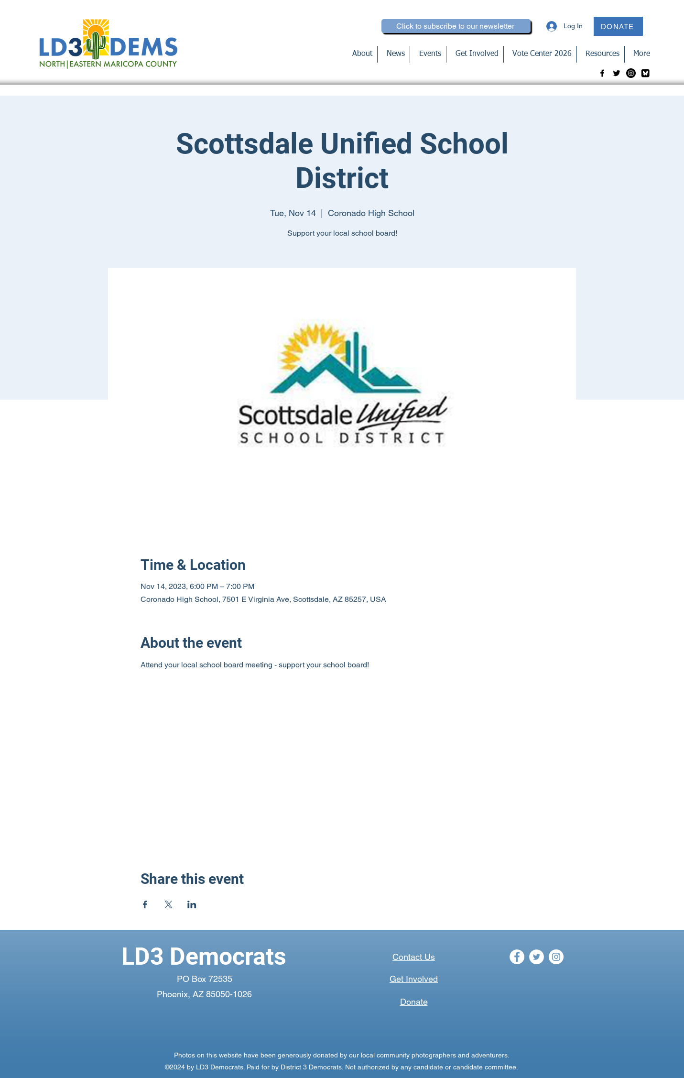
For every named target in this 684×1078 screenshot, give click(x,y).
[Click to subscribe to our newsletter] (456, 26)
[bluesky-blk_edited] (645, 73)
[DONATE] (618, 26)
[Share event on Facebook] (145, 904)
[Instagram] (631, 73)
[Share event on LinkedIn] (191, 904)
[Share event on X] (168, 904)
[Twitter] (616, 73)
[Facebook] (602, 73)
